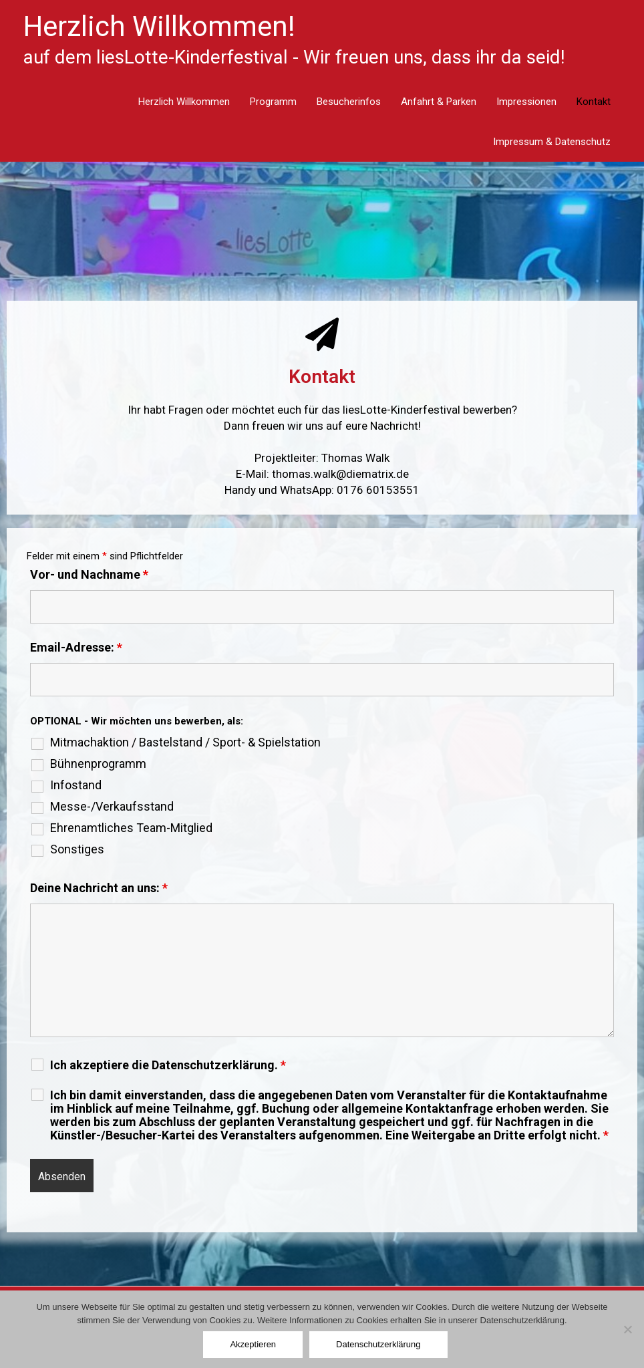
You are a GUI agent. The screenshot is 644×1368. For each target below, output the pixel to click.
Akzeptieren (253, 1344)
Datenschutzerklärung (378, 1344)
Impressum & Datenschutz (552, 142)
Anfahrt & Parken (438, 102)
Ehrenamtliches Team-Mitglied (131, 828)
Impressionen (526, 102)
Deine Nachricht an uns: (99, 888)
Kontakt (594, 102)
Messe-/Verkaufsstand (112, 806)
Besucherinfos (349, 102)
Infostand (76, 785)
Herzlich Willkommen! (159, 26)
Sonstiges (77, 849)
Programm (273, 102)
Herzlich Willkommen (184, 102)
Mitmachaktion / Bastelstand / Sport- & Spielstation (185, 742)
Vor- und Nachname (89, 574)
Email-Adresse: (76, 647)
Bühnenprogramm (98, 764)
